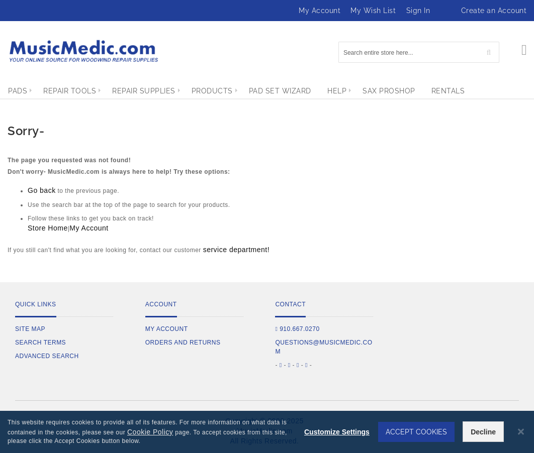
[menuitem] (17, 90)
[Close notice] (521, 431)
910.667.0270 (297, 328)
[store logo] (83, 51)
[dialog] (267, 432)
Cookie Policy (150, 432)
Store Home (48, 228)
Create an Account (494, 11)
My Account (319, 11)
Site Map (30, 328)
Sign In (418, 11)
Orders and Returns (183, 342)
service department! (236, 250)
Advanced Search (47, 356)
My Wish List (373, 11)
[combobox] (418, 52)
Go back (42, 190)
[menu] (267, 90)
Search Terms (40, 342)
